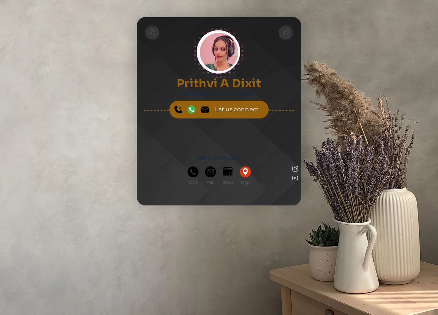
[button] (286, 32)
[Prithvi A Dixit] (152, 32)
